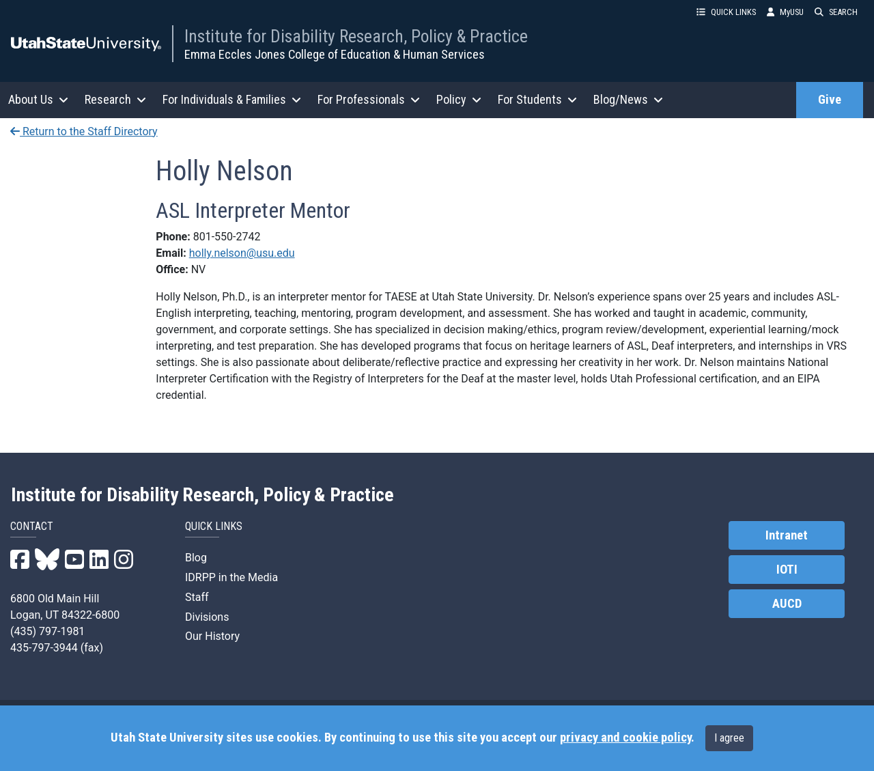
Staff (197, 597)
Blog (196, 557)
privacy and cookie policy (625, 737)
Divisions (207, 617)
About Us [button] (38, 99)
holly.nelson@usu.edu (242, 253)
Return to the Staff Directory (84, 131)
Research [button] (115, 99)
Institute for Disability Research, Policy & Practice (356, 36)
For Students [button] (537, 99)
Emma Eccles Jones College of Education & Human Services (334, 54)
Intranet (786, 535)
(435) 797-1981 (47, 631)
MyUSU (785, 12)
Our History (212, 636)
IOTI (787, 569)
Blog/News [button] (628, 99)
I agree (729, 737)
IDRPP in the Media (231, 577)
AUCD (787, 603)
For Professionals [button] (369, 99)
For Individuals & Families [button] (232, 99)
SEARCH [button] (836, 12)
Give (829, 99)
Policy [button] (458, 99)
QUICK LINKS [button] (726, 12)
